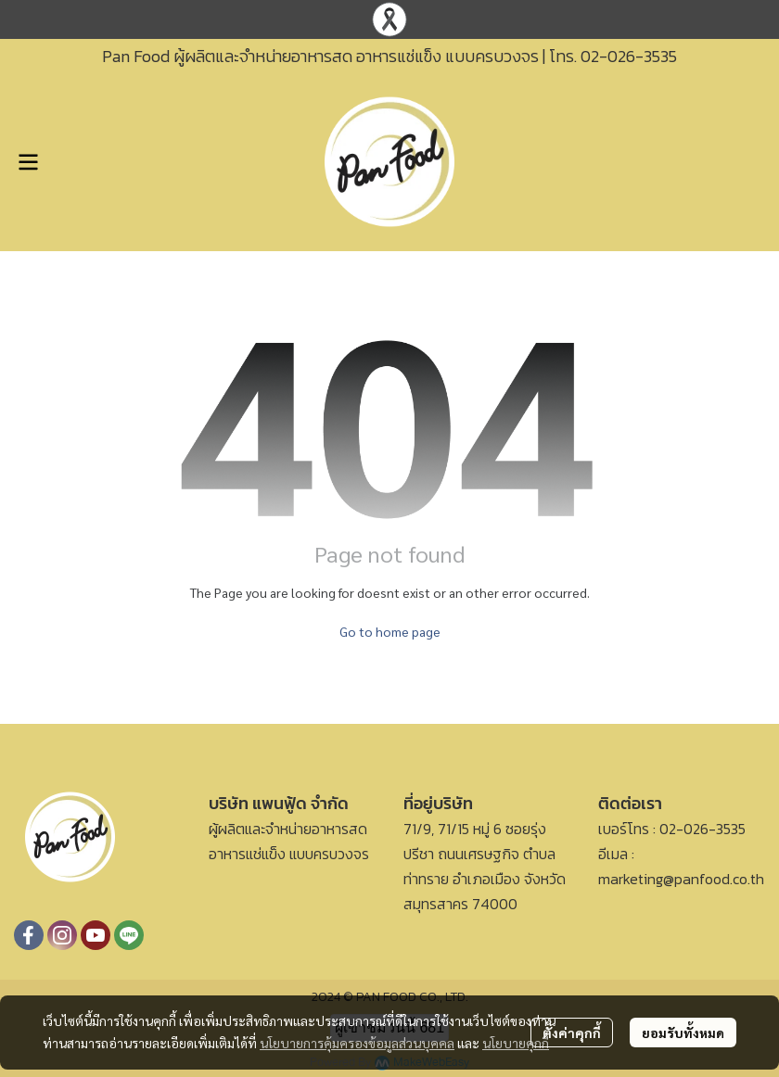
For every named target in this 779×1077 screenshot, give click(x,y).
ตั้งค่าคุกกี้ (572, 1032)
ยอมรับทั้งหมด (683, 1032)
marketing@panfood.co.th (681, 879)
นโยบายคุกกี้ (515, 1042)
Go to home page (390, 631)
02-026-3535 (629, 56)
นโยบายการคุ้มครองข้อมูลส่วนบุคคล (357, 1042)
